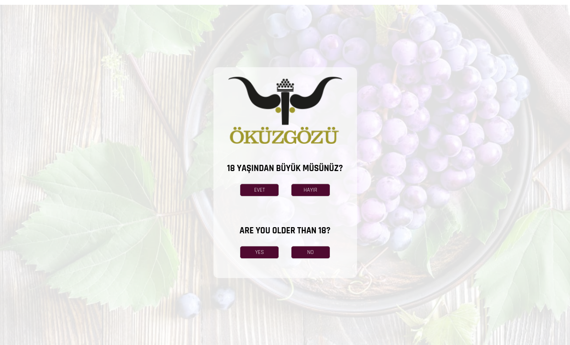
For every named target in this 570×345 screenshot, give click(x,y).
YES (259, 252)
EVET (259, 190)
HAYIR (310, 190)
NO (310, 252)
